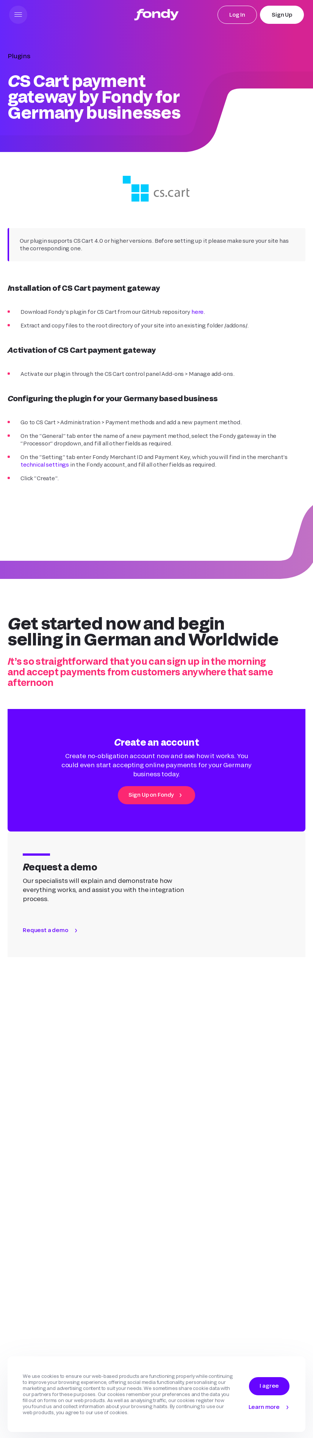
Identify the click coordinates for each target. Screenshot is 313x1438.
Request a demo (45, 930)
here (197, 312)
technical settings (44, 464)
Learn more (264, 1407)
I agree (269, 1385)
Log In (237, 14)
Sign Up (282, 14)
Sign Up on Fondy (151, 794)
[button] (18, 15)
